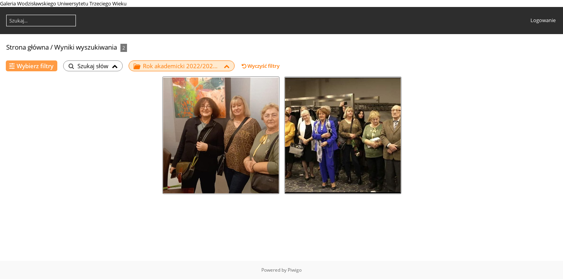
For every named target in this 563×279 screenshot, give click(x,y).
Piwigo (295, 270)
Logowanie (543, 20)
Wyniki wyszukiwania (85, 47)
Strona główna (27, 47)
